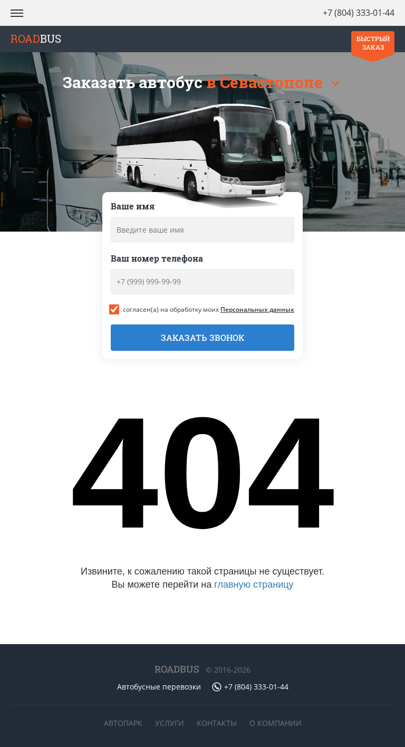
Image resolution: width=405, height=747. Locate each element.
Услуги (169, 723)
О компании (275, 723)
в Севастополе (266, 82)
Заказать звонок (202, 337)
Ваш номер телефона (157, 258)
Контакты (217, 723)
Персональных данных (257, 309)
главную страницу (253, 584)
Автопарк (123, 723)
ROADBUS (177, 669)
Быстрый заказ (373, 42)
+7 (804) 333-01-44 (358, 12)
